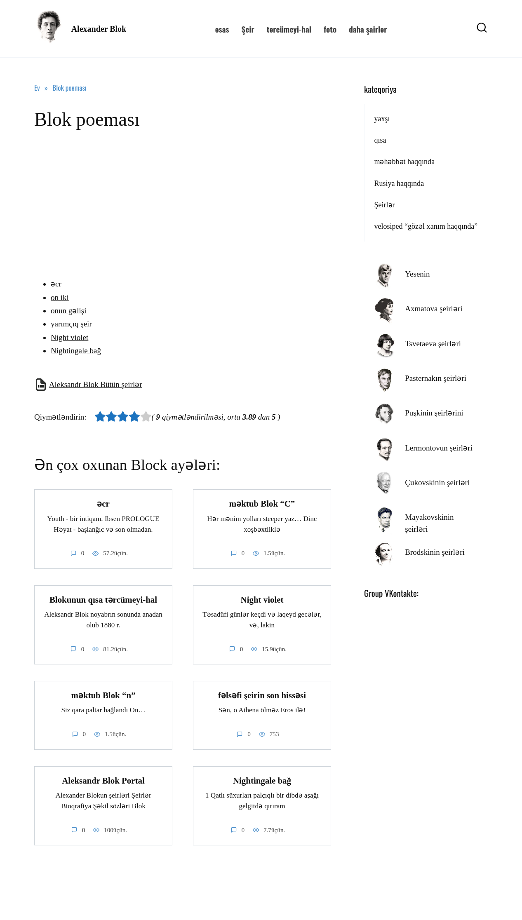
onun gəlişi (68, 310)
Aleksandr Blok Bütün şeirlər (95, 384)
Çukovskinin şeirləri (437, 482)
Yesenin (417, 274)
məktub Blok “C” (262, 504)
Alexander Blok (99, 28)
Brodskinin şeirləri (435, 552)
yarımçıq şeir (71, 323)
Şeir (247, 29)
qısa (380, 140)
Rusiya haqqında (399, 183)
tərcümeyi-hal (289, 29)
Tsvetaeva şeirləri (433, 343)
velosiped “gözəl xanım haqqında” (425, 226)
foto (330, 29)
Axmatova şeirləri (433, 308)
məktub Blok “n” (103, 695)
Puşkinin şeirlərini (434, 412)
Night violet (69, 337)
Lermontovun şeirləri (439, 448)
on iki (60, 297)
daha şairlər (368, 29)
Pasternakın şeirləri (435, 378)
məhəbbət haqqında (404, 161)
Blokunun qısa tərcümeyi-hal (103, 600)
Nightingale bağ (76, 350)
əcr (56, 283)
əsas (222, 29)
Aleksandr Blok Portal (103, 781)
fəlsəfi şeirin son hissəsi (262, 695)
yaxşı (382, 119)
